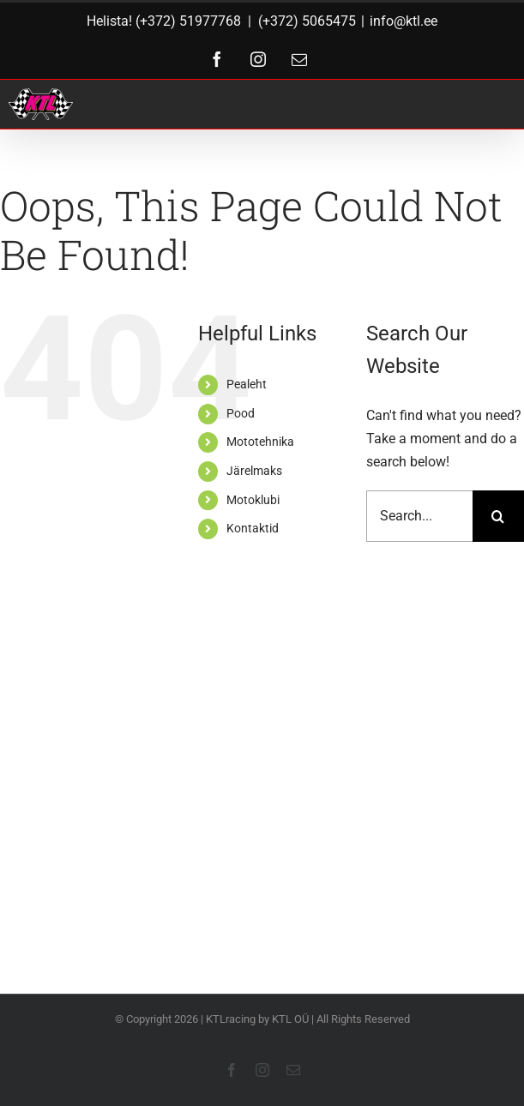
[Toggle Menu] (491, 104)
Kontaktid (252, 528)
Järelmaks (254, 471)
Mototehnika (260, 441)
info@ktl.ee (403, 21)
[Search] (498, 516)
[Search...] (419, 516)
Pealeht (246, 384)
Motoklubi (253, 500)
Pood (240, 413)
